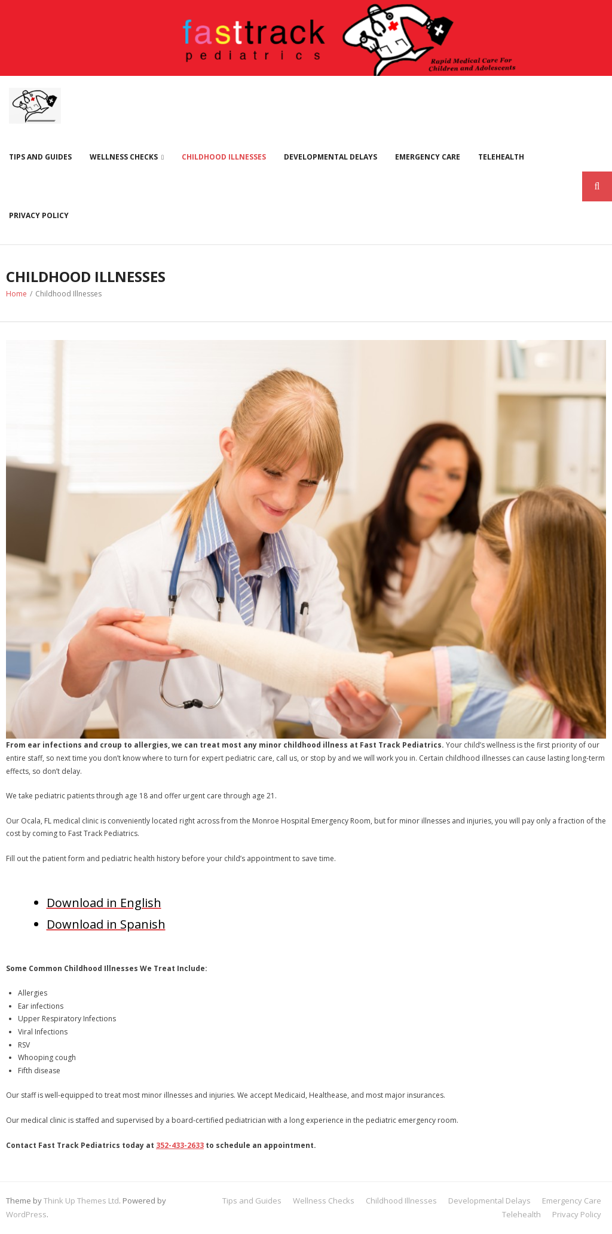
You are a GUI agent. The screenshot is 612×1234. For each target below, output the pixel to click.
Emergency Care (427, 157)
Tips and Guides (40, 157)
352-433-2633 (180, 1145)
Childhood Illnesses (224, 157)
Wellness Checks (124, 157)
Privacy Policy (39, 215)
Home (16, 294)
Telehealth (501, 157)
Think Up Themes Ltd (81, 1200)
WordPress (26, 1214)
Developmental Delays (330, 157)
